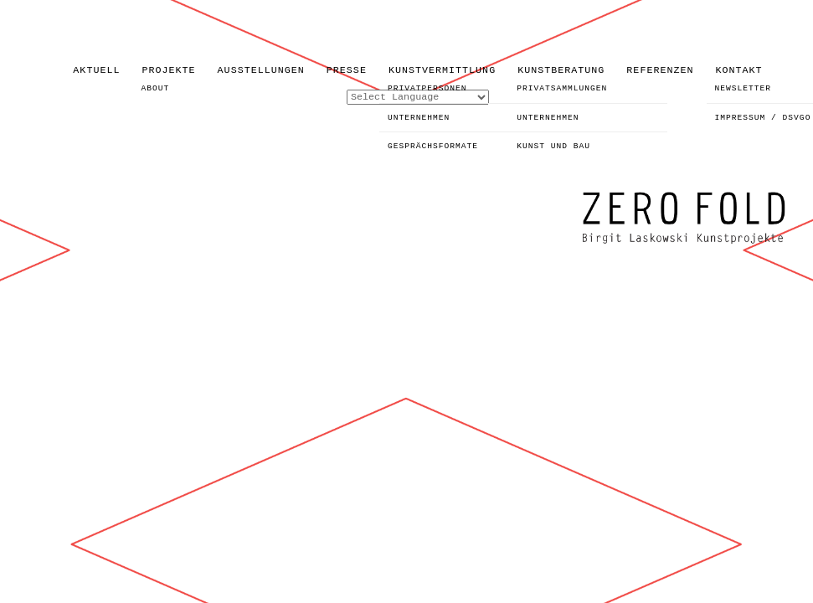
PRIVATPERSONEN (427, 88)
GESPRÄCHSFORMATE (433, 146)
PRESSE (347, 70)
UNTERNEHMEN (419, 117)
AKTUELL (96, 70)
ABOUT (155, 88)
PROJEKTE (168, 70)
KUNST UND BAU (553, 146)
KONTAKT (739, 70)
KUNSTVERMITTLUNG (442, 70)
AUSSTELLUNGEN (261, 70)
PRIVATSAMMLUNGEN (562, 88)
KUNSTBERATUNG (561, 70)
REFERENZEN (659, 70)
